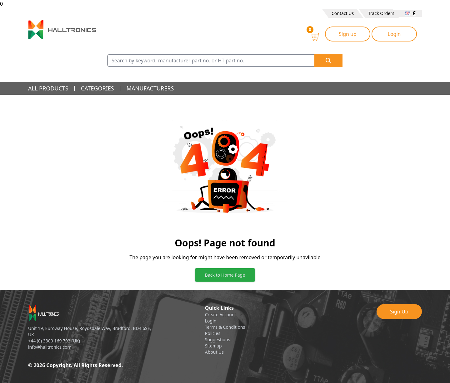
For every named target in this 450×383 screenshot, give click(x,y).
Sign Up (399, 311)
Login (394, 34)
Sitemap (213, 346)
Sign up (348, 34)
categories (97, 88)
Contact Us (343, 13)
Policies (212, 333)
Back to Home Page (225, 275)
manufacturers (150, 88)
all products (48, 88)
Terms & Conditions (225, 327)
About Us (214, 352)
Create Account (220, 315)
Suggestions (217, 339)
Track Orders (381, 13)
